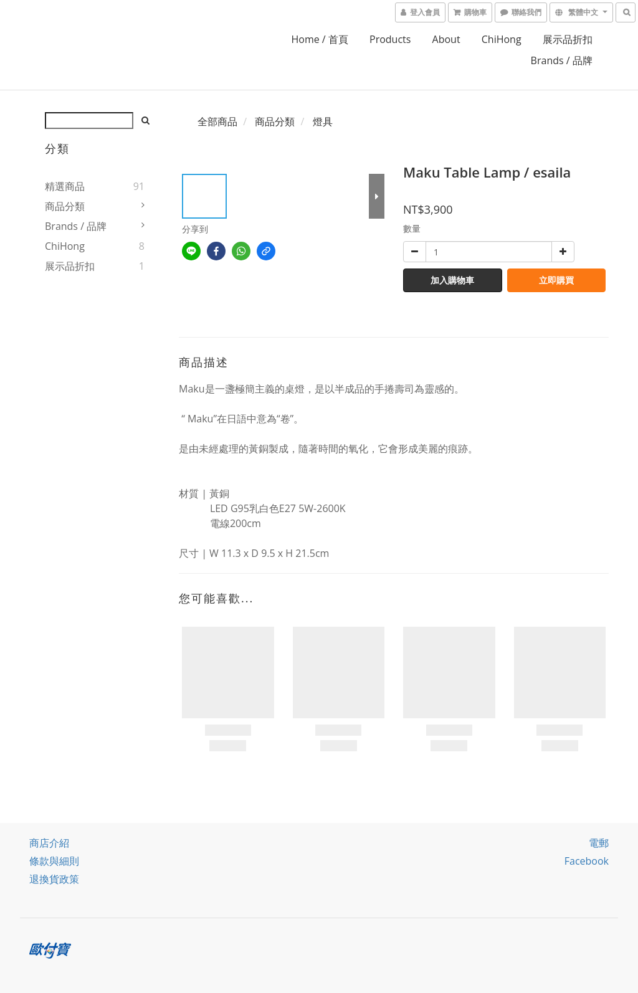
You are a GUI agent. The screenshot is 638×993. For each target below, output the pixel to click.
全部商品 (217, 121)
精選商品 (65, 186)
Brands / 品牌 (562, 60)
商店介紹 (49, 843)
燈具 (323, 121)
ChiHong (501, 39)
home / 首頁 (319, 39)
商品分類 (65, 206)
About (446, 39)
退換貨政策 (54, 879)
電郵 (599, 843)
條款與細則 (54, 861)
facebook (586, 861)
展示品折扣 (568, 39)
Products (390, 39)
